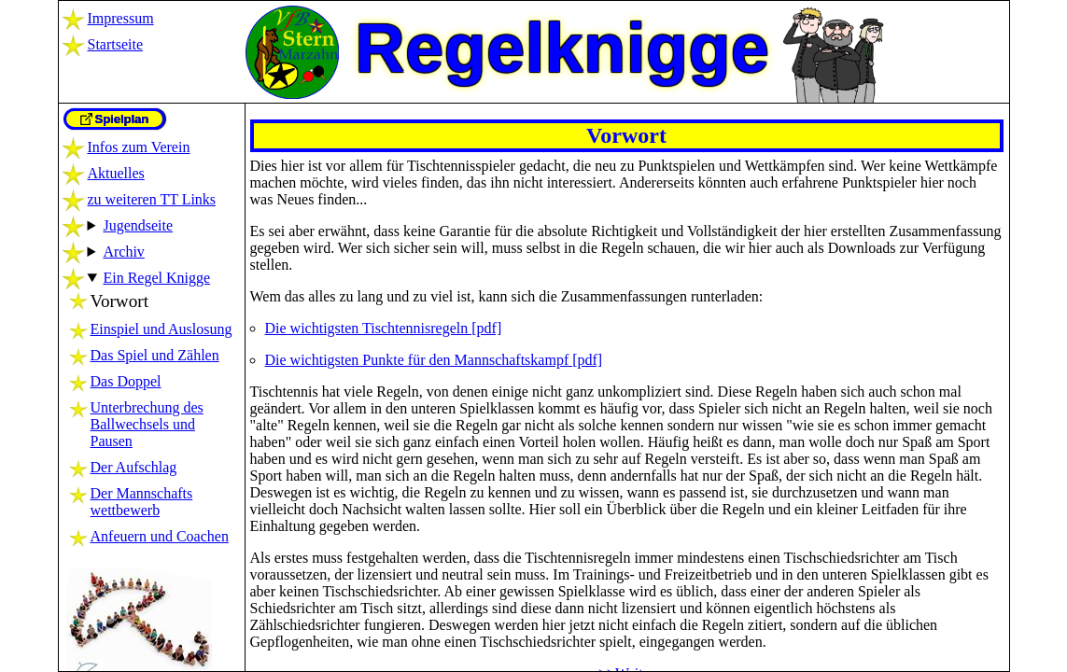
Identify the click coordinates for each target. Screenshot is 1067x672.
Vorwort (120, 301)
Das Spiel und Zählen (155, 355)
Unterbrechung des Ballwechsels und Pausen (147, 424)
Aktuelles (116, 173)
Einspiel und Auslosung (161, 329)
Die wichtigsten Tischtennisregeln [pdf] (383, 328)
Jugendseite (138, 225)
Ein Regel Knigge (156, 278)
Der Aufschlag (134, 467)
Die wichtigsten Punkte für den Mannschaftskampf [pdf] (434, 360)
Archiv (123, 251)
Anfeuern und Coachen (160, 536)
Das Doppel (126, 381)
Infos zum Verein (139, 147)
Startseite (116, 44)
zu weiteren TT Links (152, 199)
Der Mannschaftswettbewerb (142, 501)
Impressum (121, 18)
